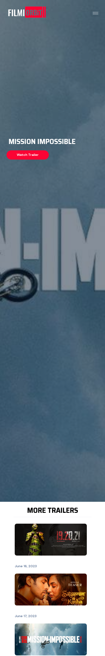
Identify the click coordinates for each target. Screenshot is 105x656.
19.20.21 (21, 561)
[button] (28, 155)
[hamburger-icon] (95, 13)
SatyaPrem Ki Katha (30, 611)
